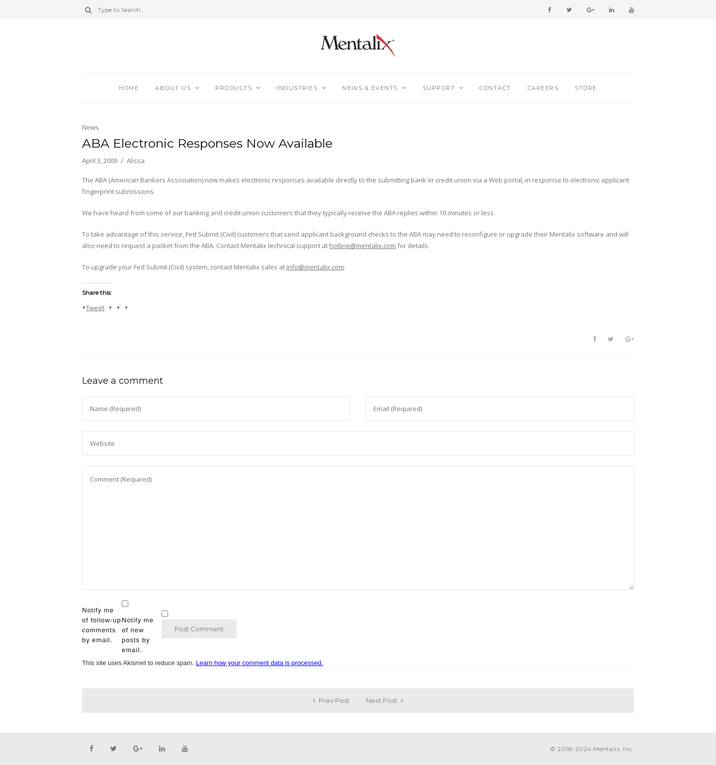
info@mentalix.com (315, 266)
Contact (495, 88)
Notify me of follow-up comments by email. (101, 625)
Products (233, 88)
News (90, 127)
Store (586, 88)
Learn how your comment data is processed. (259, 663)
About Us (173, 88)
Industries (297, 88)
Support (439, 88)
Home (129, 88)
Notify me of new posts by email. (138, 635)
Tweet (95, 307)
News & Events (370, 88)
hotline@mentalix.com (362, 245)
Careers (543, 88)
